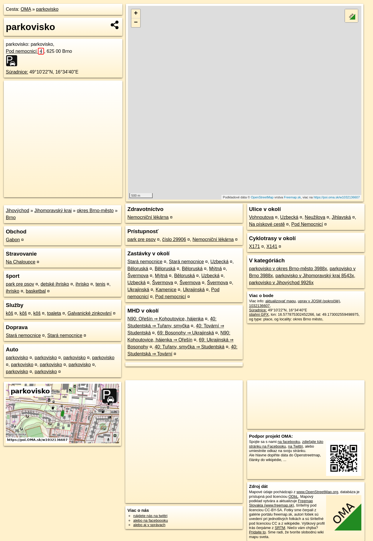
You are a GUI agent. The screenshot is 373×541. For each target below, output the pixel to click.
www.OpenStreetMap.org (317, 492)
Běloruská (137, 268)
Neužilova (315, 217)
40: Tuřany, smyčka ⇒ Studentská (189, 346)
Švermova (137, 275)
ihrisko (82, 284)
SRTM (280, 528)
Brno (11, 217)
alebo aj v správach (149, 525)
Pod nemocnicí (25, 51)
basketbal (36, 291)
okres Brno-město (95, 210)
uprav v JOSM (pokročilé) (319, 301)
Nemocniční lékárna (147, 217)
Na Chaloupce (20, 261)
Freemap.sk (292, 197)
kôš (9, 313)
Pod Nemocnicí (307, 224)
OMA (26, 9)
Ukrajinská (138, 289)
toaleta (54, 313)
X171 (254, 246)
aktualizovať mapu (280, 301)
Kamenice (166, 289)
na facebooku (289, 441)
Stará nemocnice (23, 335)
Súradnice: (17, 71)
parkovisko (47, 9)
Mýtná (215, 268)
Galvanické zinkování (90, 313)
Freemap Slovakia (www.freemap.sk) (281, 503)
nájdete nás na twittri (150, 516)
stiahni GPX (259, 314)
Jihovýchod (17, 210)
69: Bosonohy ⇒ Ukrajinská (185, 332)
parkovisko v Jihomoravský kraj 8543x (314, 275)
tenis (100, 284)
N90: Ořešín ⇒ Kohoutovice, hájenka (165, 318)
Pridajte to (257, 532)
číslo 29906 (174, 239)
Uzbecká (219, 261)
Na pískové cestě (267, 224)
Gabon (13, 239)
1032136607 (259, 305)
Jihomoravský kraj (53, 210)
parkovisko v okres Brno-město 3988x (288, 268)
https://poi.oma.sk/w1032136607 (337, 197)
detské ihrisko (55, 284)
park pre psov (20, 284)
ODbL (293, 496)
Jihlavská (341, 217)
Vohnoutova (261, 217)
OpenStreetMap (262, 197)
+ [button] (136, 13)
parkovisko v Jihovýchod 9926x (281, 282)
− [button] (136, 22)
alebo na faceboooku (150, 520)
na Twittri (295, 446)
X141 (271, 246)
